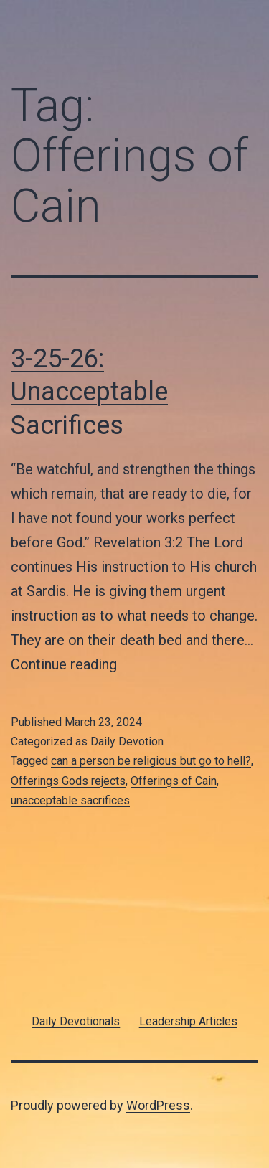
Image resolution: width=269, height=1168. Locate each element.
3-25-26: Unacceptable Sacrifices (89, 392)
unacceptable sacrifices (70, 800)
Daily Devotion (127, 741)
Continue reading (64, 664)
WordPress (158, 1105)
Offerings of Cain (174, 781)
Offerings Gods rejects (68, 781)
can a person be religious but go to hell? (151, 761)
